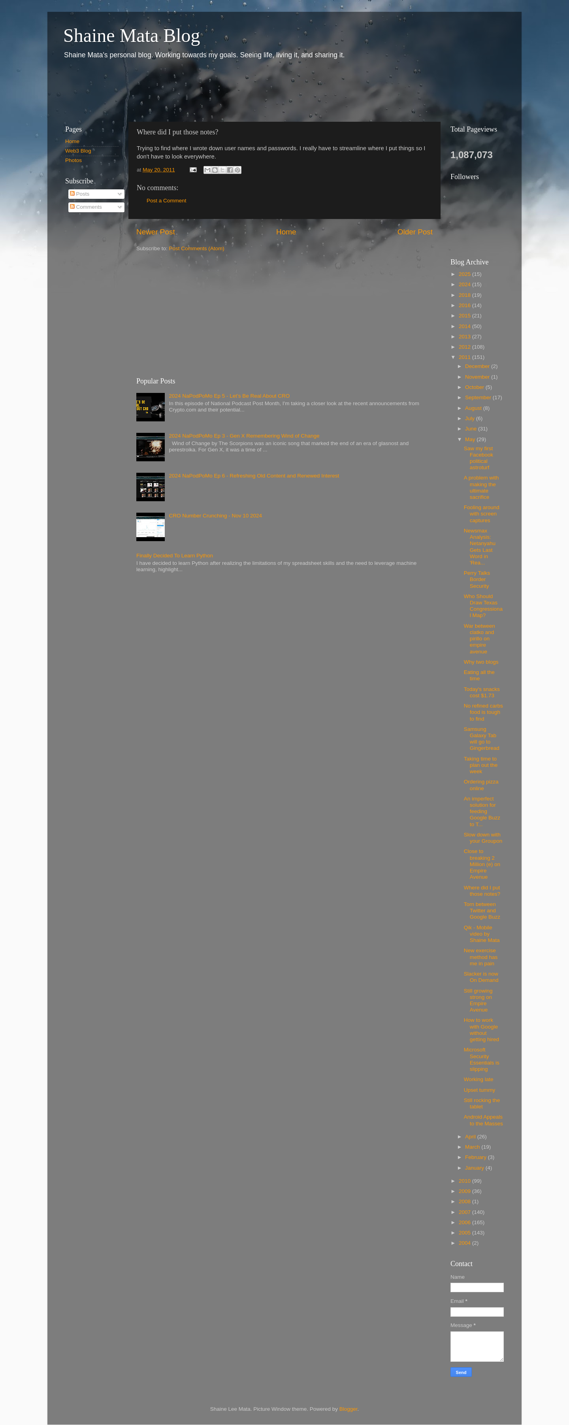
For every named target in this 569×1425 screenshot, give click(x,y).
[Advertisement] (201, 90)
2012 (465, 347)
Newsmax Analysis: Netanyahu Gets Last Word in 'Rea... (480, 547)
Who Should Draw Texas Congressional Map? (483, 606)
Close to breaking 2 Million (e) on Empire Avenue (482, 864)
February (476, 1157)
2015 (465, 316)
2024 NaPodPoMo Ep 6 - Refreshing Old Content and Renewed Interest (254, 476)
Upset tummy (480, 1090)
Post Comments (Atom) (196, 248)
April (471, 1137)
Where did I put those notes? (482, 891)
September (479, 397)
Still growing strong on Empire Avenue (478, 1000)
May (471, 439)
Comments (86, 207)
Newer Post (155, 232)
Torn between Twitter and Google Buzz (482, 910)
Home (286, 232)
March (473, 1147)
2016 (465, 305)
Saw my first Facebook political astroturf (478, 458)
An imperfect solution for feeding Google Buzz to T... (482, 811)
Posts (80, 194)
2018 (465, 295)
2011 (465, 357)
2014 (465, 326)
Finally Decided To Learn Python (174, 556)
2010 (465, 1181)
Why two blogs (481, 662)
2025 (465, 274)
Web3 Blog (78, 151)
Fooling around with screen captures (481, 513)
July (470, 418)
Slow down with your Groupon (483, 838)
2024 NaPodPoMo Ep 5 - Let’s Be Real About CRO (229, 396)
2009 (465, 1191)
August (474, 408)
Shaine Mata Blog (131, 35)
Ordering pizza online (481, 785)
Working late (479, 1079)
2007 (465, 1212)
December (478, 366)
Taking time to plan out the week (481, 765)
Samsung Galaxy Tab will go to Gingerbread (481, 738)
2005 (465, 1233)
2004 (465, 1243)
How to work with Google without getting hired (481, 1029)
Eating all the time (479, 675)
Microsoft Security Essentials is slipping (481, 1059)
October (475, 387)
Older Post (415, 232)
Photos (73, 160)
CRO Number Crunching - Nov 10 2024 (215, 516)
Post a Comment (167, 201)
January (475, 1168)
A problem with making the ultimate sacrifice (481, 487)
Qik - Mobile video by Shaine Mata (482, 934)
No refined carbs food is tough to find (483, 712)
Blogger (348, 1409)
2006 (465, 1222)
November (478, 377)
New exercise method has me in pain (481, 956)
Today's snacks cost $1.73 (482, 692)
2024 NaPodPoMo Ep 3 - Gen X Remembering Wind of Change (244, 436)
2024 (465, 284)
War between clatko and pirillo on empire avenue (479, 639)
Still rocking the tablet (482, 1103)
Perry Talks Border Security (477, 579)
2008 (465, 1201)
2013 (465, 337)
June (471, 429)
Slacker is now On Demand (481, 977)
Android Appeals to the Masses (483, 1120)
